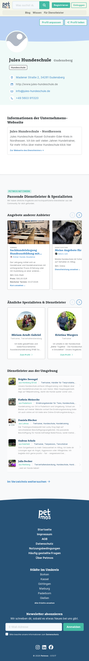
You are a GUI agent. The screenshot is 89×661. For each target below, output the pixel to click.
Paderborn (44, 593)
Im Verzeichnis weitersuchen (28, 481)
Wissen (36, 13)
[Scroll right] (79, 302)
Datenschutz (44, 543)
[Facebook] (51, 647)
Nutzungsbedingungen (44, 548)
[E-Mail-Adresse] (33, 627)
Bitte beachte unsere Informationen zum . (34, 634)
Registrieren (58, 5)
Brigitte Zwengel (28, 379)
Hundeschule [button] (18, 69)
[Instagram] (38, 647)
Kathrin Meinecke (29, 399)
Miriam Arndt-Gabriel (26, 335)
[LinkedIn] (44, 647)
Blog (26, 13)
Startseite (45, 529)
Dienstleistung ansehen (66, 269)
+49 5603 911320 (27, 99)
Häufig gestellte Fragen (45, 553)
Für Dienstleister (55, 13)
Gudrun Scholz (26, 440)
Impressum (44, 534)
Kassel (44, 579)
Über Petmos (44, 557)
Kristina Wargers (66, 335)
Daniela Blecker (27, 420)
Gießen (44, 598)
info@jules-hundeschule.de (33, 92)
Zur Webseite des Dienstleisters (26, 152)
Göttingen (44, 583)
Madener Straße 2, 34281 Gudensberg (40, 78)
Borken (44, 574)
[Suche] (25, 6)
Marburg (44, 588)
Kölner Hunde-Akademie (22, 257)
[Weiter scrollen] (79, 215)
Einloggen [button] (78, 5)
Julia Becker (25, 461)
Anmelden (73, 626)
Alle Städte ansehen (45, 603)
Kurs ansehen (16, 285)
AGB (44, 539)
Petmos (44, 656)
